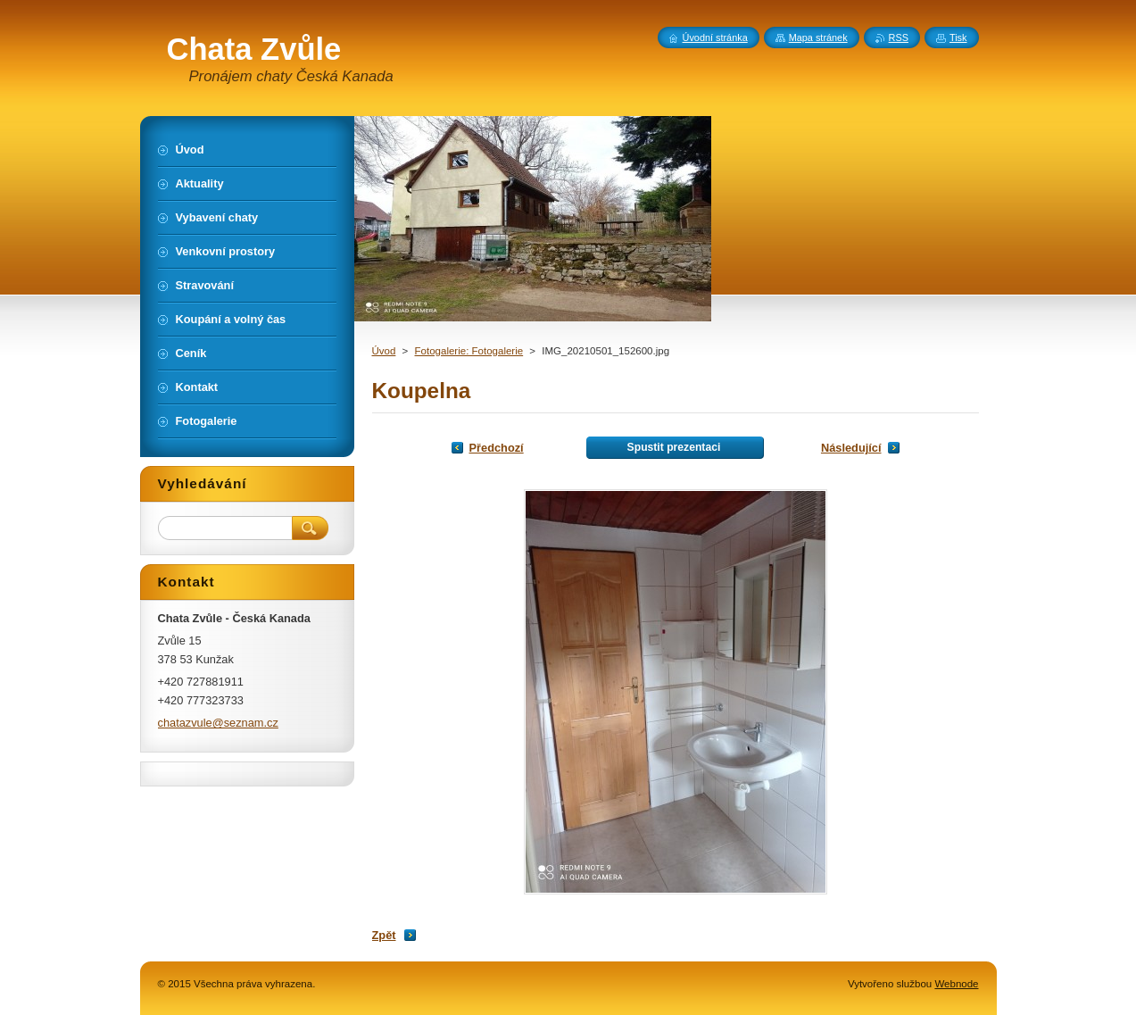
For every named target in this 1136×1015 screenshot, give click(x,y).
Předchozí (496, 447)
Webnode (956, 983)
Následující (851, 447)
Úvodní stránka (715, 37)
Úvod (384, 350)
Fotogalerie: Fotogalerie (469, 350)
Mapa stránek (818, 37)
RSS (898, 37)
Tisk (958, 37)
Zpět (384, 935)
